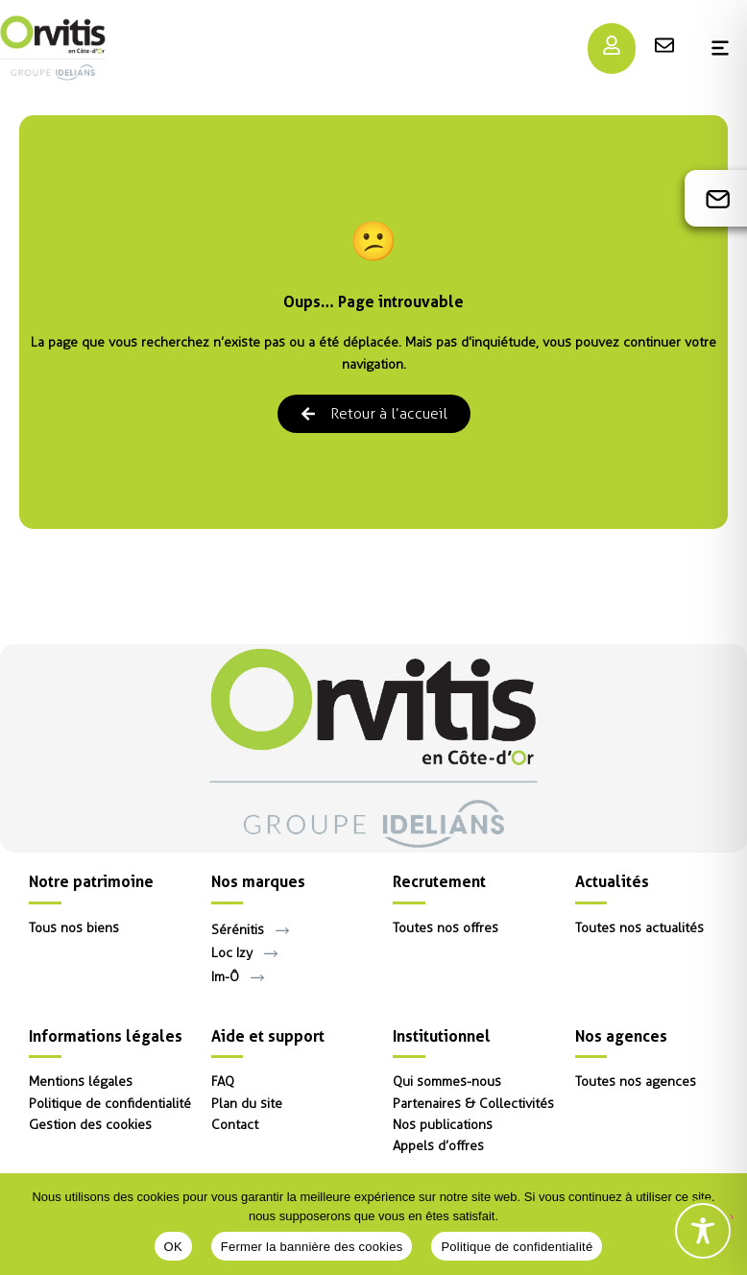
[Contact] (718, 198)
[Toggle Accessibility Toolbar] (703, 1231)
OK (173, 1246)
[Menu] (611, 45)
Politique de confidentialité (516, 1246)
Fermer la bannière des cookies (312, 1246)
